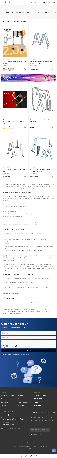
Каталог (4, 392)
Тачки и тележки (6, 398)
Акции (36, 402)
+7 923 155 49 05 (8, 412)
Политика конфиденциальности (12, 428)
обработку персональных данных (20, 354)
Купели (20, 398)
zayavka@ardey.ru (8, 415)
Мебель (20, 395)
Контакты (37, 405)
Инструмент (21, 405)
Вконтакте (50, 412)
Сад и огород (5, 405)
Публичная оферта (8, 430)
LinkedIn (54, 412)
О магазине (38, 399)
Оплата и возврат (40, 395)
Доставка (37, 392)
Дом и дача (4, 402)
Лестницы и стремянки (8, 395)
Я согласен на (17, 354)
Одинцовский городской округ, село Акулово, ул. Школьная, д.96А (13, 418)
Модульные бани (23, 402)
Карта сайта (6, 433)
